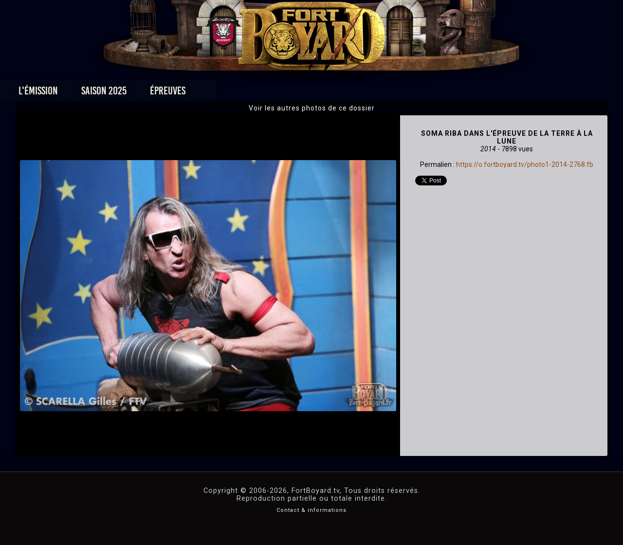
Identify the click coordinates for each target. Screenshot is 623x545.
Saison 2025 (159, 93)
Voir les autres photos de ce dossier (312, 108)
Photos (277, 93)
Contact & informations (311, 510)
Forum (431, 93)
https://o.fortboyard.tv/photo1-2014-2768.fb (524, 164)
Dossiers (379, 93)
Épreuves (223, 93)
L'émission (93, 93)
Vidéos (326, 93)
